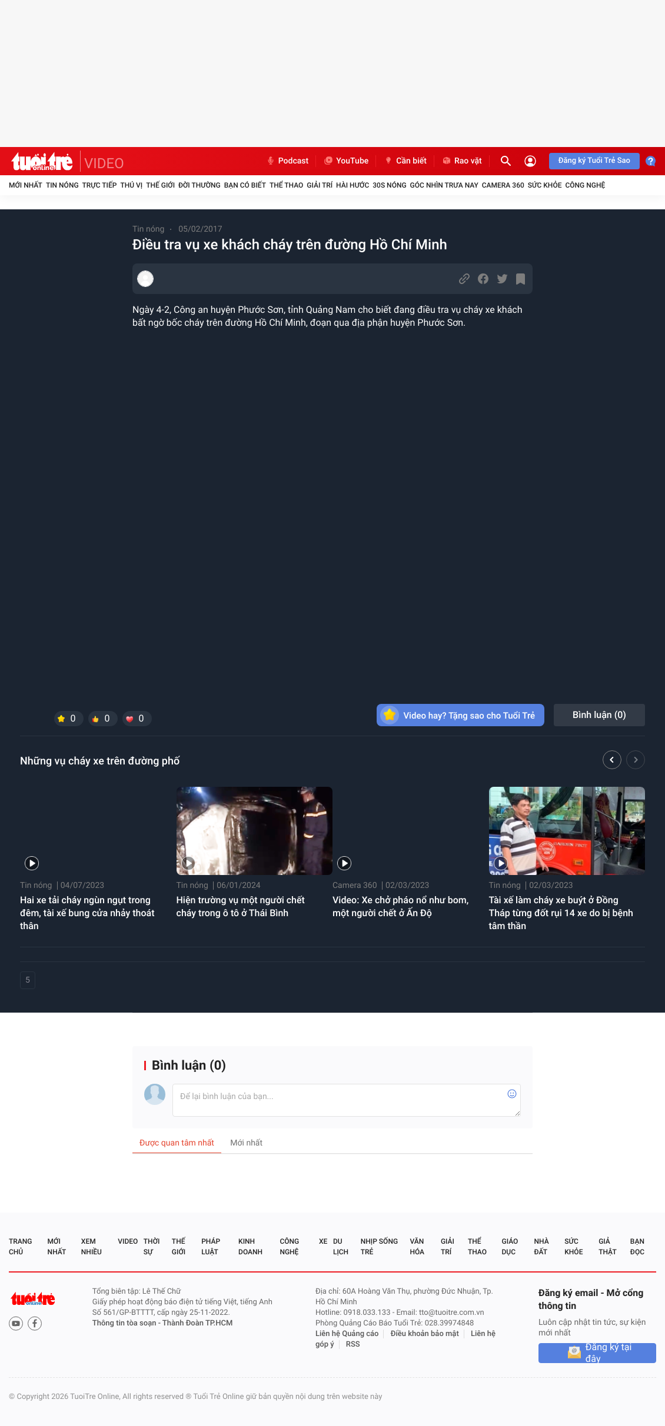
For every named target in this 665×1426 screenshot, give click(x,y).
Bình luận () (599, 714)
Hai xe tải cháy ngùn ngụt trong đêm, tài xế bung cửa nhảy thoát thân (87, 912)
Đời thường (199, 185)
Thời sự (152, 1246)
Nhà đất (541, 1246)
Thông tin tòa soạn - (127, 1323)
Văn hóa (417, 1246)
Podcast (287, 161)
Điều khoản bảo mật (425, 1334)
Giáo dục (510, 1246)
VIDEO (104, 163)
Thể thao (286, 185)
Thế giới (160, 185)
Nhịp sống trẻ (379, 1246)
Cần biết (405, 161)
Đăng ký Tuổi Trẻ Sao (594, 160)
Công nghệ (585, 185)
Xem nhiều (91, 1246)
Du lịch (340, 1246)
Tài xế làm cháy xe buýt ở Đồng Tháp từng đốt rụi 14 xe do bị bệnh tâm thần (561, 912)
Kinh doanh (250, 1246)
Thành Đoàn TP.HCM (197, 1323)
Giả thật (607, 1246)
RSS (353, 1344)
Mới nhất (25, 185)
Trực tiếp (99, 185)
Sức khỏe (545, 185)
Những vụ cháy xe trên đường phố (99, 761)
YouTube (345, 161)
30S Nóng (389, 185)
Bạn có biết (245, 185)
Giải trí (319, 185)
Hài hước (352, 185)
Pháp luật (210, 1246)
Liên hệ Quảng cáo (347, 1334)
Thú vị (131, 185)
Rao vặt (461, 161)
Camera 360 (503, 185)
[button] (612, 761)
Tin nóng (62, 185)
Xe (323, 1241)
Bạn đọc (637, 1246)
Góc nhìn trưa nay (444, 185)
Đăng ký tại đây (609, 1353)
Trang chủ (20, 1246)
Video (128, 1241)
